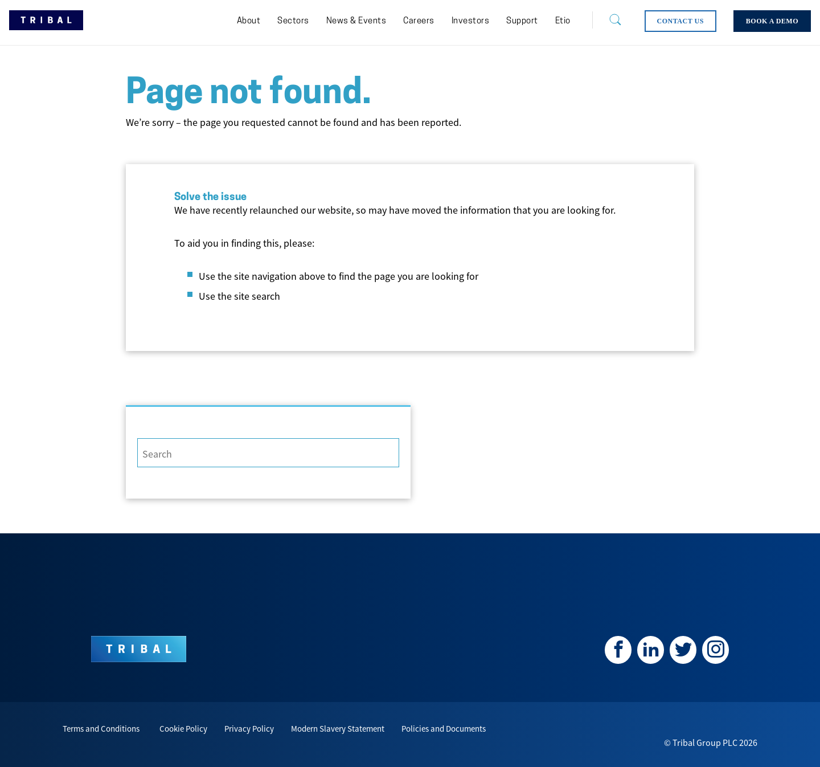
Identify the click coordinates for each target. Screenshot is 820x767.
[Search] (606, 19)
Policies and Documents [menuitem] (443, 728)
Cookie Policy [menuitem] (183, 728)
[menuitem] (249, 21)
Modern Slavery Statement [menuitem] (337, 728)
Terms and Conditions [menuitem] (101, 728)
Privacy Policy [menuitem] (249, 728)
